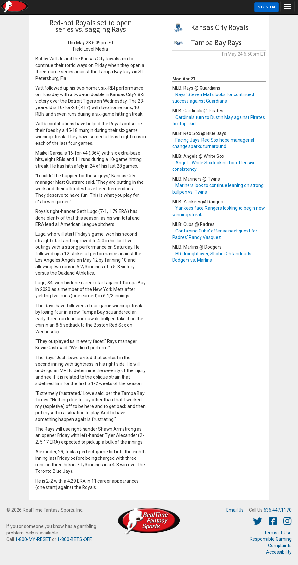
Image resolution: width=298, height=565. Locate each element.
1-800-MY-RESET (33, 539)
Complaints (280, 545)
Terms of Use (278, 532)
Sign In (266, 7)
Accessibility (279, 552)
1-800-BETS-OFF (74, 539)
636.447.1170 (278, 510)
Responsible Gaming (271, 539)
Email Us (235, 510)
